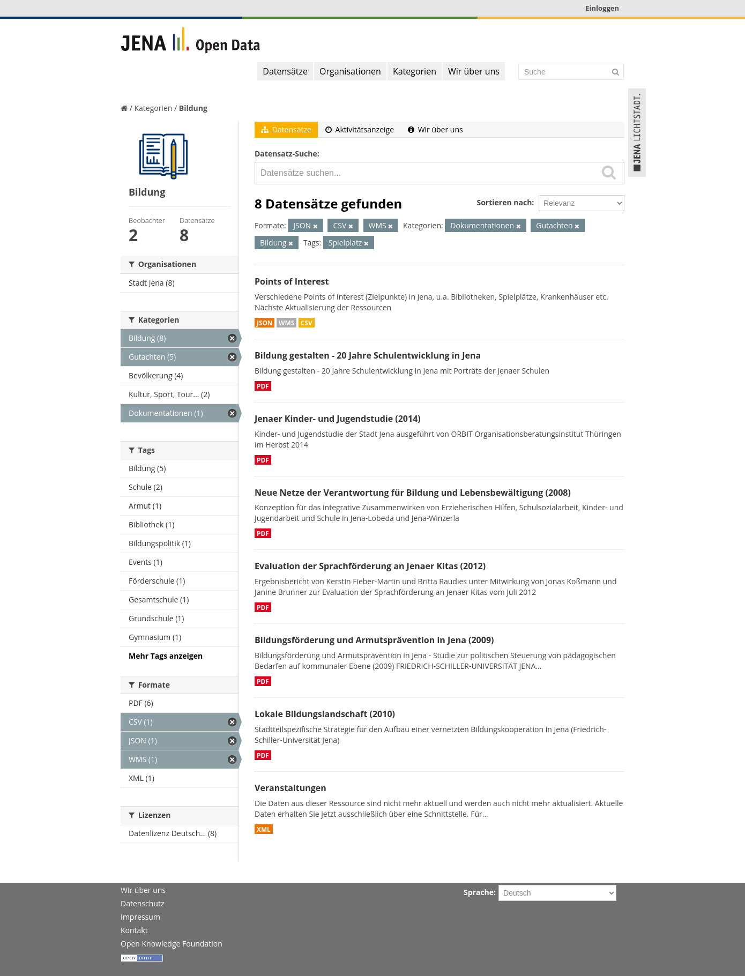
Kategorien (414, 71)
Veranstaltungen (290, 788)
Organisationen (350, 71)
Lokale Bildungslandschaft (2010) (325, 714)
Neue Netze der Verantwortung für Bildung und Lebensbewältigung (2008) (413, 492)
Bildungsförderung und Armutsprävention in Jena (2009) (374, 640)
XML (264, 829)
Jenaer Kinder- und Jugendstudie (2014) (338, 418)
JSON (264, 322)
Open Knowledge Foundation (171, 943)
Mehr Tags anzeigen (166, 656)
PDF (263, 386)
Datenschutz (142, 903)
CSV (306, 322)
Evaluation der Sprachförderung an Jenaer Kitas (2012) (370, 566)
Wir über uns (474, 71)
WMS (286, 322)
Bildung (193, 108)
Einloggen (602, 8)
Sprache (479, 892)
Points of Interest (292, 281)
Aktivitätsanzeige (359, 129)
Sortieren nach (504, 202)
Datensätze (285, 71)
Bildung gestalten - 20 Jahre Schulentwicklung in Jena (368, 355)
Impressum (140, 917)
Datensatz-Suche (286, 153)
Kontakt (134, 930)
